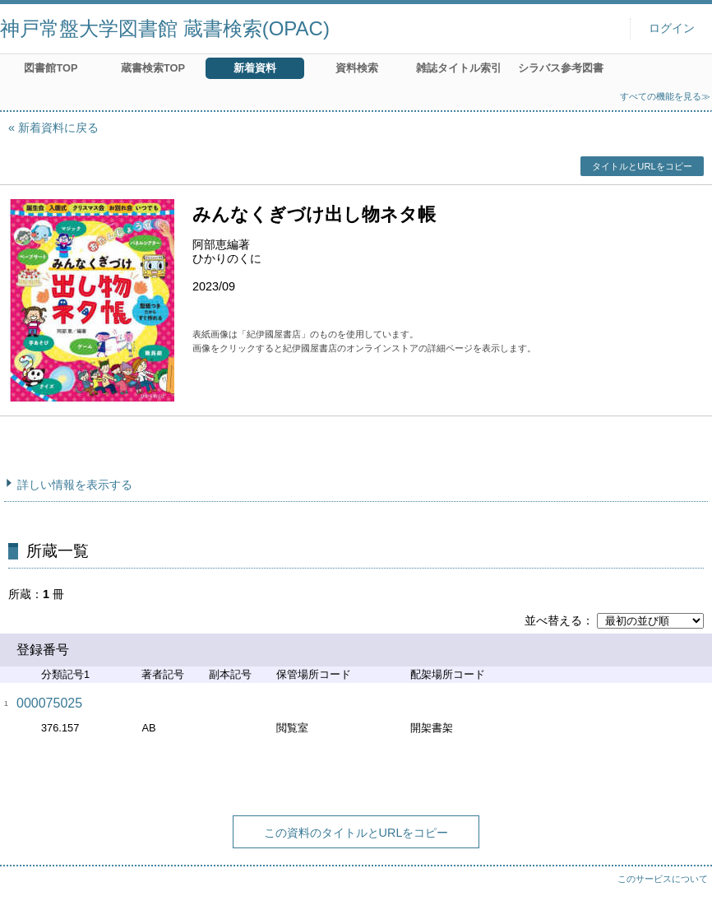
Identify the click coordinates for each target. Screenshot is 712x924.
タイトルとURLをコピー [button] (641, 166)
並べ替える (553, 620)
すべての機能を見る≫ (665, 96)
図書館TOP (50, 68)
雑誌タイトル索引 (459, 68)
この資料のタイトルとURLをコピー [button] (356, 832)
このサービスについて (662, 879)
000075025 (49, 703)
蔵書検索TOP (153, 68)
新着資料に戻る (58, 127)
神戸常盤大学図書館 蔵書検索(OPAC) (165, 28)
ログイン (672, 28)
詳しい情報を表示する (74, 484)
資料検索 (356, 68)
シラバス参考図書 (560, 68)
